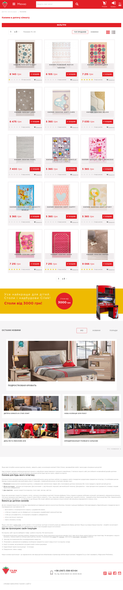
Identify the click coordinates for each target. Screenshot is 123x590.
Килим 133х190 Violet (25, 65)
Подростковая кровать (22, 386)
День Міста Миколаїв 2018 (19, 441)
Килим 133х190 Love (97, 65)
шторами (84, 537)
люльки (61, 537)
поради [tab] (113, 330)
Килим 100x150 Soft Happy (61, 207)
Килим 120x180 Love (25, 112)
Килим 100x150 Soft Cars (61, 112)
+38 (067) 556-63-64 (65, 571)
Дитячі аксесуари (9, 11)
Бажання (38, 80)
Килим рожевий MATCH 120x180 (61, 66)
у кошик (35, 74)
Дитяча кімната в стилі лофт (21, 413)
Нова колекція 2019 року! (76, 413)
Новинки (94, 32)
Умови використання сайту (17, 584)
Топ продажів (80, 32)
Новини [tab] (96, 330)
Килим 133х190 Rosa (61, 254)
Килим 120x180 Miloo (98, 112)
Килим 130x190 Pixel (25, 159)
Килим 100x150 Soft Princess (98, 159)
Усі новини (114, 449)
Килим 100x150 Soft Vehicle (61, 159)
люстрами (76, 537)
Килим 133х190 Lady (25, 254)
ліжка (54, 537)
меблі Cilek (17, 525)
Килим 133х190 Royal (98, 254)
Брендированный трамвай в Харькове (81, 441)
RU (120, 3)
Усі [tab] (81, 330)
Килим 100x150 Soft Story (98, 207)
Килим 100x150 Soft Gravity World (25, 208)
